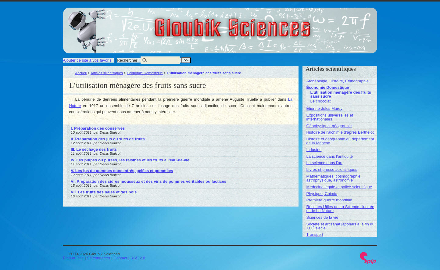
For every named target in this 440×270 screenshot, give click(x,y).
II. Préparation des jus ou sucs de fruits (108, 139)
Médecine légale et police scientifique (339, 187)
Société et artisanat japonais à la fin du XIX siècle (340, 226)
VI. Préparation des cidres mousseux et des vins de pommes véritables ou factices (148, 181)
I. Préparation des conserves (98, 128)
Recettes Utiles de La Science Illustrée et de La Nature (340, 208)
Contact (120, 258)
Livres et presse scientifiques (331, 169)
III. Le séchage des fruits (94, 149)
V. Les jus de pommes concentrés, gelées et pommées (122, 170)
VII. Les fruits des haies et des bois (104, 192)
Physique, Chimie (321, 193)
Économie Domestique (145, 73)
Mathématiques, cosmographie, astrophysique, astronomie (334, 178)
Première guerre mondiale (329, 200)
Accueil (81, 73)
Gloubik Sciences (267, 23)
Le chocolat (320, 101)
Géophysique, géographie (329, 126)
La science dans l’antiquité (329, 156)
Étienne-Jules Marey (324, 108)
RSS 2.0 (138, 258)
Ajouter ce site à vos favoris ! (88, 60)
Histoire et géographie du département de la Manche (340, 141)
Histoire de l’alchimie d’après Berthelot (340, 132)
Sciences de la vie (322, 217)
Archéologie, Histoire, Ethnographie (337, 81)
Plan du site (73, 258)
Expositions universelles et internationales (329, 117)
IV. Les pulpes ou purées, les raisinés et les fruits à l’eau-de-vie (130, 160)
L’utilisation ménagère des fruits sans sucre (340, 94)
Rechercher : (128, 60)
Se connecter (98, 258)
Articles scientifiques (107, 73)
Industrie (314, 149)
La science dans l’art (324, 162)
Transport (314, 234)
